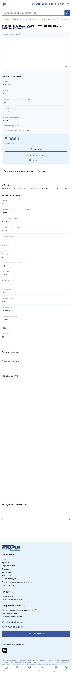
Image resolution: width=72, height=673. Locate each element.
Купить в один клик (36, 155)
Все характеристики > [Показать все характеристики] (11, 126)
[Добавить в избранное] (10, 131)
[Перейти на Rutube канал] (5, 650)
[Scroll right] (69, 519)
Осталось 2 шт (10, 143)
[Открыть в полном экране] (66, 66)
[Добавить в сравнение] (25, 131)
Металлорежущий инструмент (40, 19)
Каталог (17, 19)
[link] (40, 3)
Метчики (64, 19)
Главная (6, 19)
